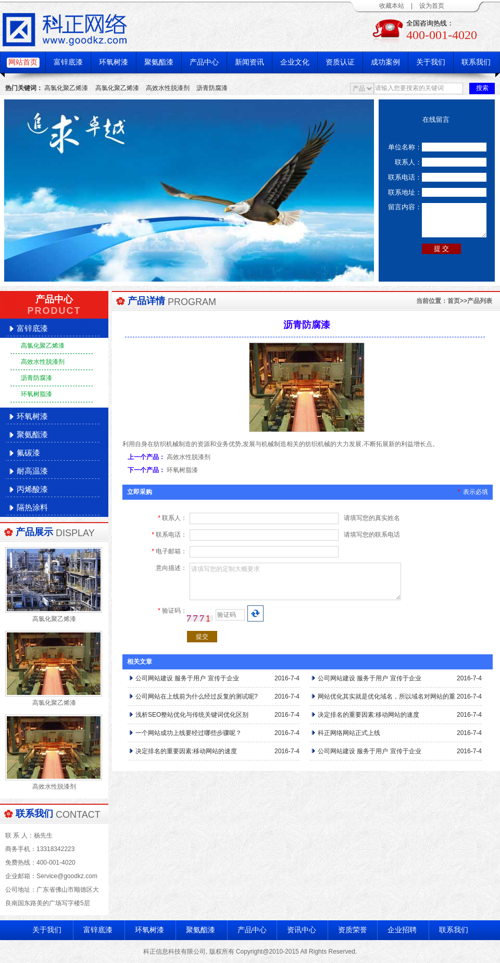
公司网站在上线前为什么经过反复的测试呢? (196, 696)
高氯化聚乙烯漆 (66, 88)
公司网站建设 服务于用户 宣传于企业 (187, 678)
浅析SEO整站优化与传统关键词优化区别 (191, 714)
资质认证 (340, 62)
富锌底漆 (68, 62)
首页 (453, 301)
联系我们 (476, 62)
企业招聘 (402, 930)
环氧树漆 (113, 62)
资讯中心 (301, 930)
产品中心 (204, 62)
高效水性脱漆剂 (168, 88)
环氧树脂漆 (36, 394)
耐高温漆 (32, 471)
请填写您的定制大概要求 (295, 581)
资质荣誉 (352, 930)
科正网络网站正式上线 (349, 733)
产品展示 (34, 532)
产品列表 (479, 301)
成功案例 (385, 62)
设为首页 (431, 5)
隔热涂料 (32, 507)
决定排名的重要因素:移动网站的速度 (368, 714)
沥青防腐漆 (212, 88)
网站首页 (23, 62)
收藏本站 (391, 5)
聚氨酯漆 (158, 62)
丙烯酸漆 (32, 489)
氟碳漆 (28, 453)
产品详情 (146, 301)
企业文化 (294, 62)
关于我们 (430, 62)
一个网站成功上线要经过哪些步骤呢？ (188, 733)
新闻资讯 (249, 62)
